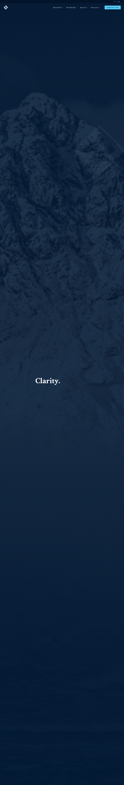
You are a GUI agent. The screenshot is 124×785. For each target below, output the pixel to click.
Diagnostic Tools (113, 7)
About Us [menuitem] (84, 7)
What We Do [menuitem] (58, 7)
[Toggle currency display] (116, 1)
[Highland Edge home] (5, 7)
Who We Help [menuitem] (71, 7)
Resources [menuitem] (95, 7)
